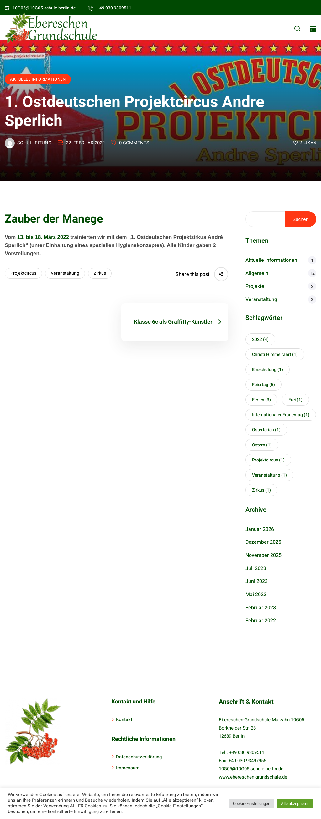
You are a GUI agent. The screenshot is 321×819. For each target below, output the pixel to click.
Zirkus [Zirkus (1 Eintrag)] (261, 490)
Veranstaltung (65, 273)
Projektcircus (23, 273)
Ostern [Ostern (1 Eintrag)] (262, 445)
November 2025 (263, 555)
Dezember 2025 (263, 542)
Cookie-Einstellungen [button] (251, 803)
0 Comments (134, 142)
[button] (313, 29)
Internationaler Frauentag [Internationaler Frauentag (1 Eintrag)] (280, 415)
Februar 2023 (260, 608)
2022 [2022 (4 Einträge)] (260, 339)
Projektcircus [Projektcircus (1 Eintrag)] (268, 460)
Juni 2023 (256, 581)
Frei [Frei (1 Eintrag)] (295, 399)
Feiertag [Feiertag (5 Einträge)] (263, 384)
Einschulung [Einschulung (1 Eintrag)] (267, 369)
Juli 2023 (255, 568)
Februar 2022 (260, 620)
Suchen (300, 219)
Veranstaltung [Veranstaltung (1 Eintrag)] (269, 475)
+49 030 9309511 (109, 8)
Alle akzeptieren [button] (295, 803)
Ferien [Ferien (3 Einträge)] (261, 399)
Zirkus (100, 273)
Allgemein (256, 273)
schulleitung (34, 142)
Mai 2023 (255, 594)
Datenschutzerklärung (139, 756)
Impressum (127, 767)
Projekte (254, 286)
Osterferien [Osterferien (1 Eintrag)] (266, 430)
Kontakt (124, 719)
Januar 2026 (259, 529)
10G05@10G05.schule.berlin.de (251, 768)
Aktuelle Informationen (38, 79)
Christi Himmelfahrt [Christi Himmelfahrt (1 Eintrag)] (275, 354)
